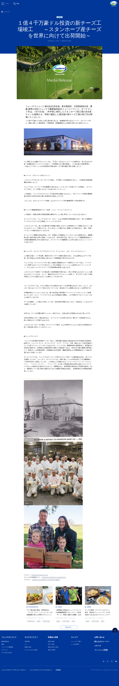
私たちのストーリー (101, 641)
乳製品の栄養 (53, 637)
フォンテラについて (8, 637)
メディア (97, 646)
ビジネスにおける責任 (31, 650)
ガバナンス (4, 650)
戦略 (2, 644)
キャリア (74, 637)
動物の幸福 (28, 647)
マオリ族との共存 (6, 652)
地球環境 (27, 641)
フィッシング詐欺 (101, 650)
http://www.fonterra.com (39, 575)
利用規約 (58, 670)
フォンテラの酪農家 (7, 647)
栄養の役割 (51, 641)
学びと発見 (51, 644)
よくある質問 (75, 644)
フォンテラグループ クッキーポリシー (41, 670)
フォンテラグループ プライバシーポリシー (13, 670)
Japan (59, 17)
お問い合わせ (99, 637)
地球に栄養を (52, 650)
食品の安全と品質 (53, 647)
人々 (26, 644)
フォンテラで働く (76, 641)
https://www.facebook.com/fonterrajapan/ (46, 580)
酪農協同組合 (5, 641)
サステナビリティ (31, 637)
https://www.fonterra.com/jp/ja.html (54, 577)
